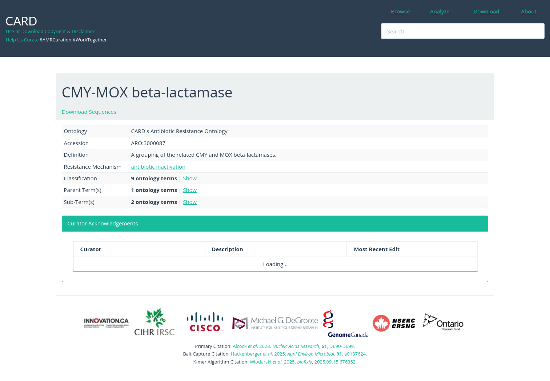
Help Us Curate (22, 39)
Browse (400, 11)
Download (486, 11)
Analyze (440, 11)
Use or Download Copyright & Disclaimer (50, 31)
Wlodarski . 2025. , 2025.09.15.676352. (303, 361)
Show (190, 178)
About (529, 11)
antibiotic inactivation (158, 166)
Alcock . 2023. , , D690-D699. (294, 346)
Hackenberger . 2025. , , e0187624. (299, 353)
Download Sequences (89, 111)
